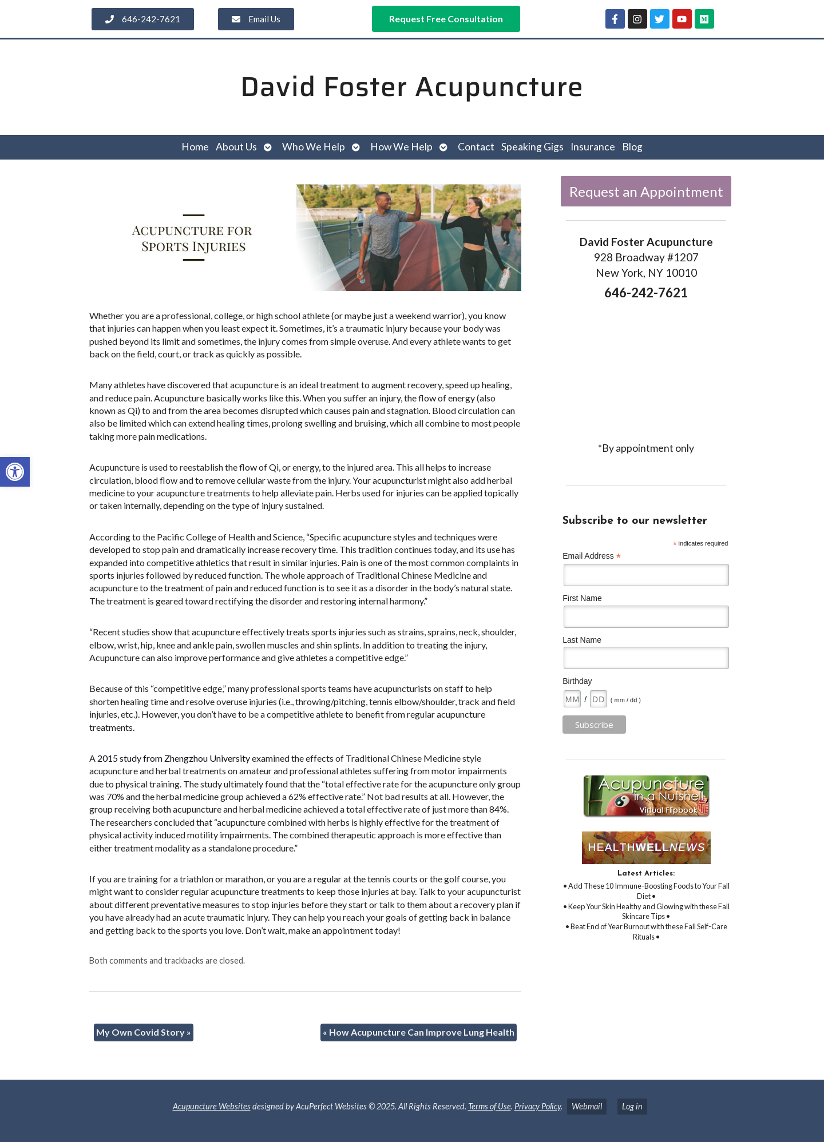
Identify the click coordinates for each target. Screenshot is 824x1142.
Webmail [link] (587, 1106)
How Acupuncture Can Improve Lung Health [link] (418, 1031)
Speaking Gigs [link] (532, 147)
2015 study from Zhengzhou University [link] (173, 758)
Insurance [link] (593, 147)
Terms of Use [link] (489, 1106)
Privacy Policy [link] (537, 1106)
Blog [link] (632, 147)
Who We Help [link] (313, 147)
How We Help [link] (401, 147)
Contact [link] (476, 147)
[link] (15, 472)
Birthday (577, 681)
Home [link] (195, 147)
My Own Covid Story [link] (143, 1031)
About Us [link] (236, 147)
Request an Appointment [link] (646, 191)
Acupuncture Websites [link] (212, 1106)
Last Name (581, 639)
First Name (581, 598)
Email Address (591, 556)
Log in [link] (632, 1106)
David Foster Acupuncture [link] (412, 86)
